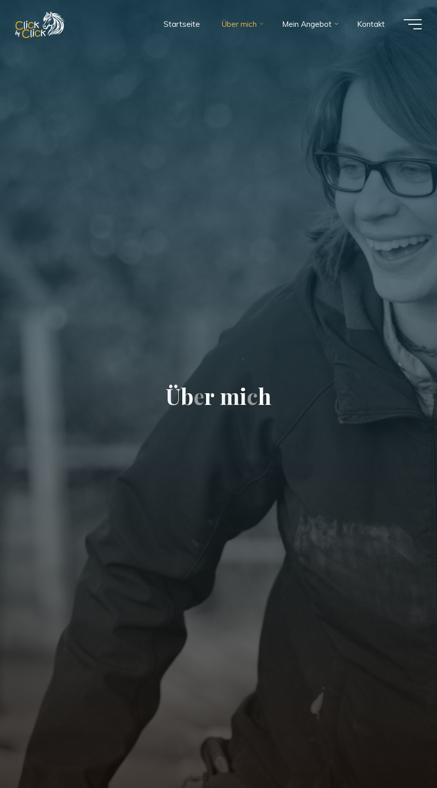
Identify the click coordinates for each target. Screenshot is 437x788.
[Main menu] (413, 24)
